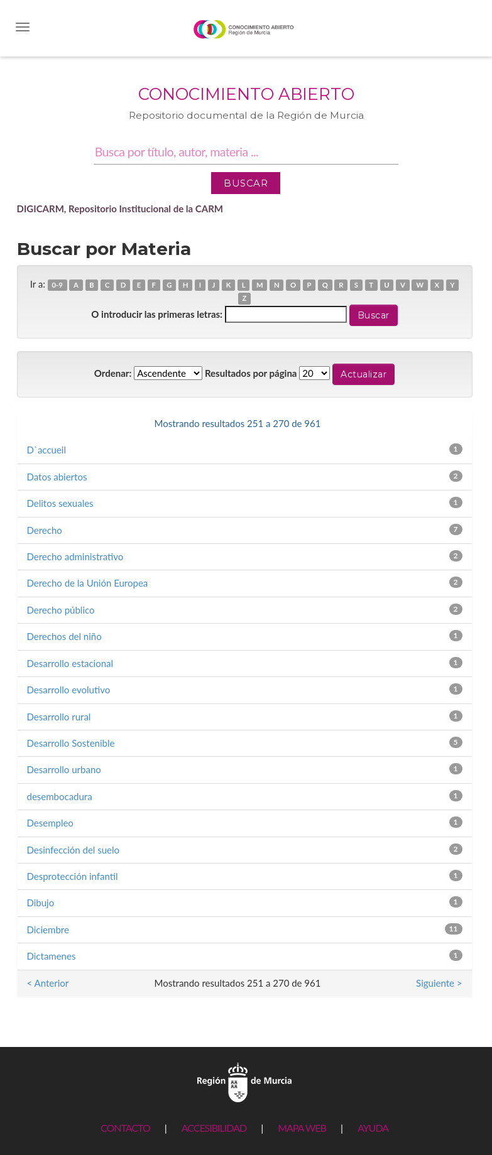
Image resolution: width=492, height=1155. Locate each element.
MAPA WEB (302, 1128)
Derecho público (61, 609)
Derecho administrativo (75, 556)
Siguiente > (439, 423)
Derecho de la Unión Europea (87, 582)
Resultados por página (251, 373)
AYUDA (373, 1128)
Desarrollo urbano (64, 769)
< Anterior (48, 423)
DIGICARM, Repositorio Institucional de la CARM (120, 208)
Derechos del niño (64, 636)
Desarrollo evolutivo (69, 689)
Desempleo (50, 822)
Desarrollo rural (59, 716)
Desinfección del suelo (73, 849)
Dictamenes (51, 956)
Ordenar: (112, 373)
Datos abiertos (57, 476)
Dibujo (41, 902)
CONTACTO (125, 1128)
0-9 (57, 285)
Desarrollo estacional (70, 663)
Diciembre (48, 929)
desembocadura (59, 796)
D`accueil (46, 449)
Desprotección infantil (72, 876)
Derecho (44, 530)
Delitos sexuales (60, 503)
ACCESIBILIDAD (214, 1128)
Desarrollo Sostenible (71, 743)
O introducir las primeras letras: (156, 314)
